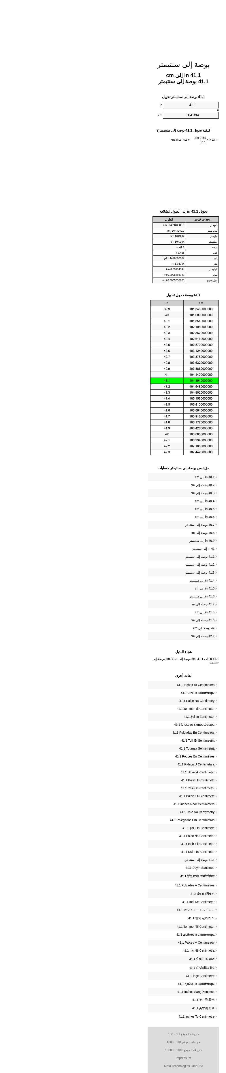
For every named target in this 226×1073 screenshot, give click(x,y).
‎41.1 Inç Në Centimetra (128, 950)
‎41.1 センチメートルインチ (125, 910)
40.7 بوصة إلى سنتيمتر (129, 525)
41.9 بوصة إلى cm (132, 620)
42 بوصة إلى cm (133, 628)
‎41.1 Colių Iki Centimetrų (127, 788)
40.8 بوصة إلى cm (132, 533)
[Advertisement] (113, 27)
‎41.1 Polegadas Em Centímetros (122, 820)
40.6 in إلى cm (134, 517)
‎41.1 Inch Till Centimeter (127, 844)
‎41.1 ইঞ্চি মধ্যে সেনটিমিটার (127, 876)
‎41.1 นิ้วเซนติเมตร (131, 959)
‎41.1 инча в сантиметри (127, 693)
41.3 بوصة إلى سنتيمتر (129, 572)
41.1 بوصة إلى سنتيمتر (129, 556)
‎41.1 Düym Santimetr (129, 867)
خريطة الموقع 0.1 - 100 (113, 1034)
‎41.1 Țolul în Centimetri (128, 828)
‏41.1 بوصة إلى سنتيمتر (129, 859)
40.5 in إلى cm (134, 509)
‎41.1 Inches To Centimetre (126, 1016)
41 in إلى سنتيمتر (133, 548)
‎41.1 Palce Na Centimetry (126, 701)
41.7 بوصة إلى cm (132, 604)
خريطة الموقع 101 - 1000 (113, 1042)
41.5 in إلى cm (134, 588)
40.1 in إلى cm (134, 477)
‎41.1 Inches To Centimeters (125, 685)
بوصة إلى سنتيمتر (113, 64)
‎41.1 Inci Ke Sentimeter (128, 902)
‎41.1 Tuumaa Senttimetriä (126, 748)
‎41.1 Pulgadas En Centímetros (123, 732)
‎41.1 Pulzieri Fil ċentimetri (126, 796)
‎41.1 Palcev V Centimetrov (125, 942)
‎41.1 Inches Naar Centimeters (123, 804)
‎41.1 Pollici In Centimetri (127, 780)
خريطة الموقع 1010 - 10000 (112, 1050)
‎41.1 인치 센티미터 (131, 918)
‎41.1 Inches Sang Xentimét (125, 992)
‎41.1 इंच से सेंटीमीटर (132, 893)
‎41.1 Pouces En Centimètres (124, 756)
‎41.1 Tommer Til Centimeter (125, 708)
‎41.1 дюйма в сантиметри (125, 984)
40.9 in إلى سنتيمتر (131, 540)
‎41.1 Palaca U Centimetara (125, 764)
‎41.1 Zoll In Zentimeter (128, 716)
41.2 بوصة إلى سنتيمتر (129, 564)
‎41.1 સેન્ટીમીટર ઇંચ (131, 967)
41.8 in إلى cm (134, 612)
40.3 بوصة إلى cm (132, 493)
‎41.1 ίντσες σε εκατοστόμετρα (124, 724)
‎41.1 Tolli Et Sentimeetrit (127, 740)
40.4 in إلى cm (134, 501)
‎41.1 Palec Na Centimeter (126, 836)
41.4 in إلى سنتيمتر (131, 580)
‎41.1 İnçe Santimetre (130, 976)
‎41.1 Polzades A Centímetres (124, 885)
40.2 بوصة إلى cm (132, 485)
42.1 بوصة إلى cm (132, 636)
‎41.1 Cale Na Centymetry (126, 812)
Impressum (113, 1058)
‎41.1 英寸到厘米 (133, 999)
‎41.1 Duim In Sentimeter (127, 852)
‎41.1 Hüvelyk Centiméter (127, 772)
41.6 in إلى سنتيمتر (131, 596)
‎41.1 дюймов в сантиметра (125, 934)
